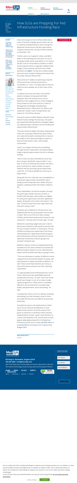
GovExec (8, 124)
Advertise (15, 374)
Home (30, 8)
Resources (45, 14)
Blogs (55, 8)
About (8, 374)
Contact (23, 374)
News (43, 8)
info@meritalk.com (24, 362)
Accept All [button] (44, 480)
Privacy (31, 374)
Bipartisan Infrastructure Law (9, 116)
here (29, 71)
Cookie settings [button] (32, 480)
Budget (19, 337)
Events (31, 14)
